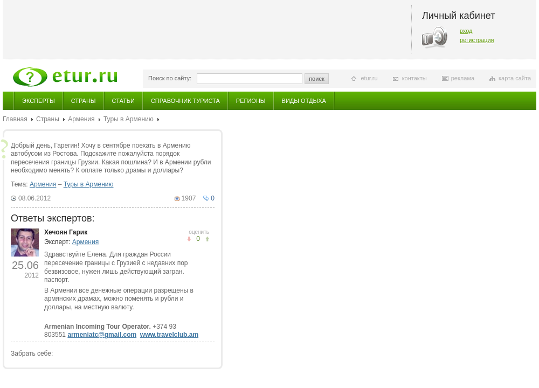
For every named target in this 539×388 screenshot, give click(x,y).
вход (466, 30)
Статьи (123, 101)
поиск (316, 78)
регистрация (477, 40)
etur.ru (369, 78)
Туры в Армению (128, 119)
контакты (414, 78)
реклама (462, 78)
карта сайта (515, 78)
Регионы (251, 101)
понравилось (189, 239)
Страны (83, 101)
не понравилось (207, 239)
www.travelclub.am (169, 334)
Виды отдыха (304, 101)
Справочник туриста (185, 101)
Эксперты (38, 101)
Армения (81, 119)
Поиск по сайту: (169, 78)
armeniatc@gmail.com (101, 334)
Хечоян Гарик (65, 232)
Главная (15, 119)
